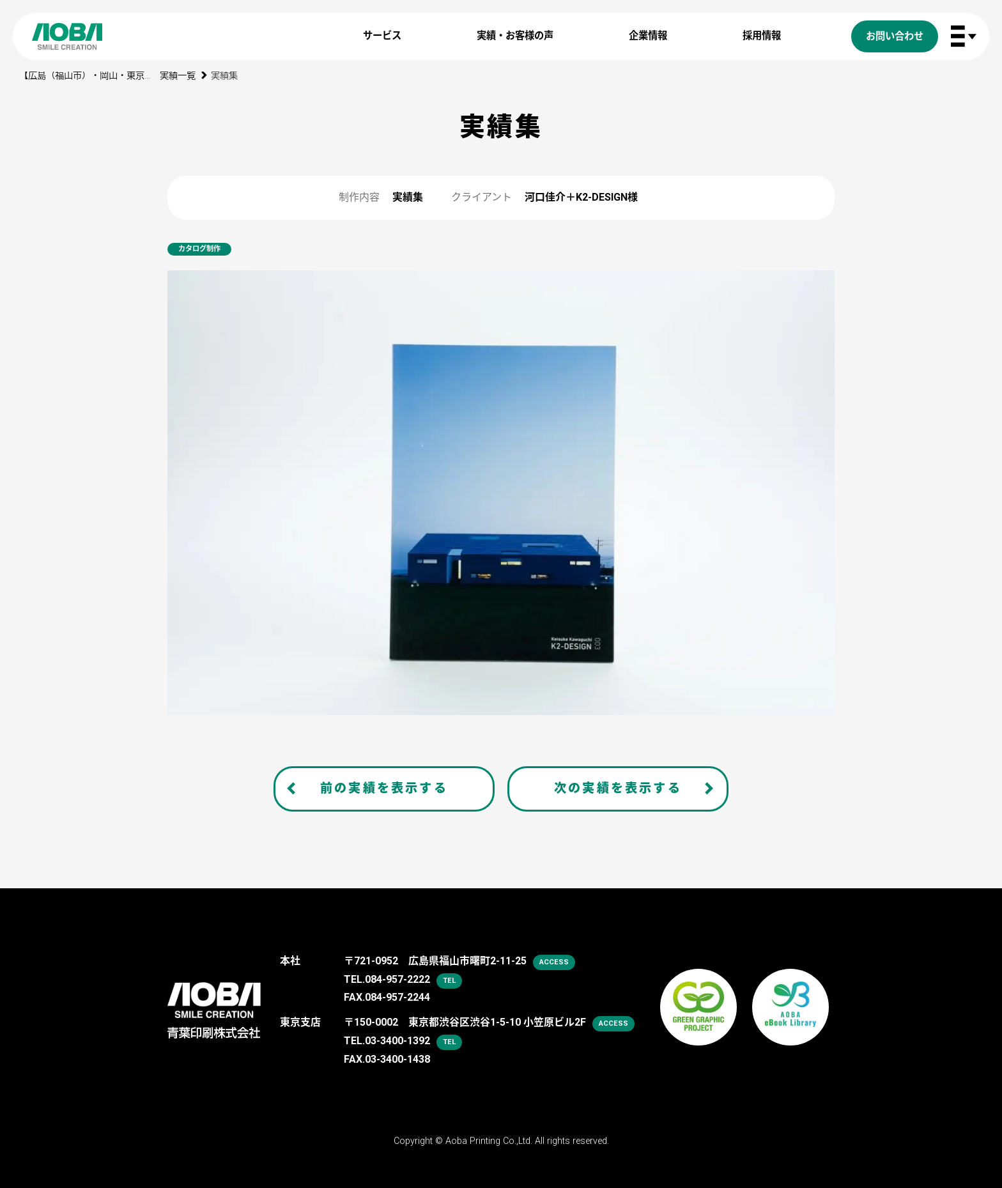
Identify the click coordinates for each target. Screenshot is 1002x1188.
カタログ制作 (199, 249)
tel (449, 980)
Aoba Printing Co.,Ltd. (488, 1141)
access (554, 962)
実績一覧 (178, 75)
